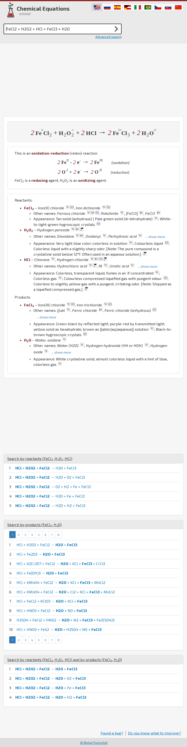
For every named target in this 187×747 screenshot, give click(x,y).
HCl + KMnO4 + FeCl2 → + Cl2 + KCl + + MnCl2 (66, 592)
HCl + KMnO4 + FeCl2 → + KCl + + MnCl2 (61, 582)
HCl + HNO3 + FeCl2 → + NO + (52, 610)
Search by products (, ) (34, 524)
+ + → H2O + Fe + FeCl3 (50, 496)
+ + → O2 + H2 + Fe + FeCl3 (53, 486)
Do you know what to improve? (154, 733)
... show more (155, 237)
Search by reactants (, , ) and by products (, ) (64, 659)
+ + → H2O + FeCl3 (45, 468)
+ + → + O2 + (50, 678)
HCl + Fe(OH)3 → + (42, 573)
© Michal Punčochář (94, 743)
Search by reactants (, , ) (39, 458)
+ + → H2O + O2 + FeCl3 (50, 477)
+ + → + (46, 669)
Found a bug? (112, 733)
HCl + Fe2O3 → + (41, 554)
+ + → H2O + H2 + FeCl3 (50, 505)
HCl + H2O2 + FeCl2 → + (47, 544)
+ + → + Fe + (50, 687)
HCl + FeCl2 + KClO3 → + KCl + (52, 601)
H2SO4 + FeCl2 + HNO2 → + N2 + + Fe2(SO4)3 (66, 620)
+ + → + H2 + (50, 697)
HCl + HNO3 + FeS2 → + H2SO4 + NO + (59, 629)
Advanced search (108, 37)
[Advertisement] (93, 79)
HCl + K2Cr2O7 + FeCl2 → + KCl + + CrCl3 (61, 563)
